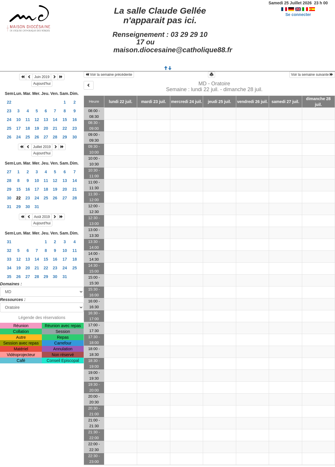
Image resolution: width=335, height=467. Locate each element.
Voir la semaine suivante (312, 75)
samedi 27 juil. (285, 101)
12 (37, 119)
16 (74, 119)
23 (9, 111)
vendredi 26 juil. (252, 101)
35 (9, 276)
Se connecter (298, 14)
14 (55, 119)
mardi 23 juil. (153, 101)
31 (9, 206)
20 (46, 128)
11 (27, 119)
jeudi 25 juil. (219, 101)
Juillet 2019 (42, 147)
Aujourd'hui (42, 84)
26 (9, 137)
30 (74, 137)
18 (27, 128)
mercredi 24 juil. (186, 101)
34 (9, 268)
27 (46, 137)
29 (64, 137)
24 (9, 119)
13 (46, 119)
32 (9, 250)
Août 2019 (42, 217)
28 (55, 137)
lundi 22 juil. (120, 101)
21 (55, 128)
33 (9, 259)
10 (18, 119)
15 (64, 119)
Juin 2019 (41, 77)
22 (9, 102)
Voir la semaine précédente (108, 75)
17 (18, 128)
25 (9, 128)
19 (37, 128)
